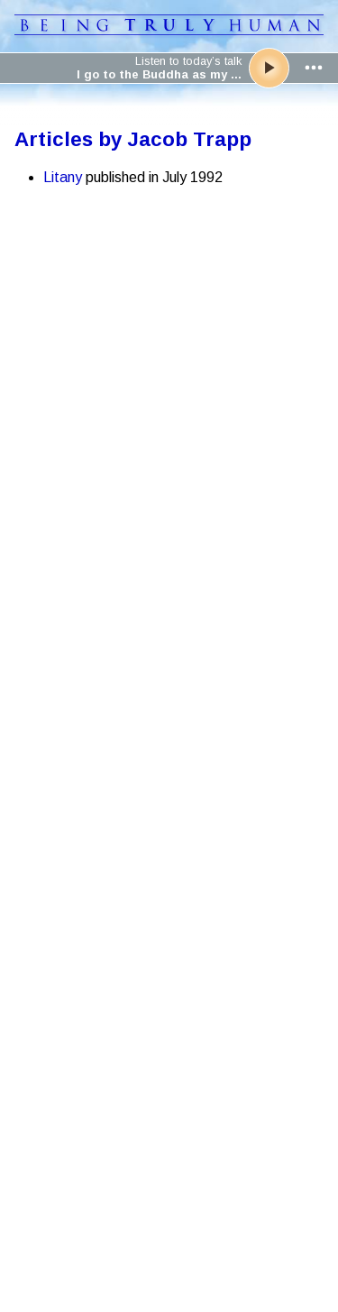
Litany (62, 177)
